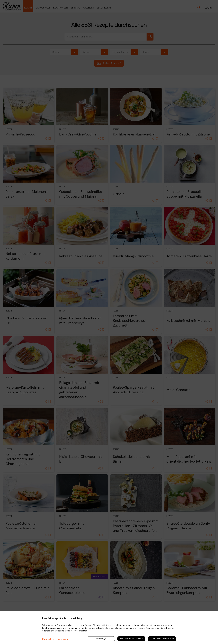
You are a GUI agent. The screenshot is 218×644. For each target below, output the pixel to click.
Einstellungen (101, 638)
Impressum (62, 639)
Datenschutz (48, 639)
